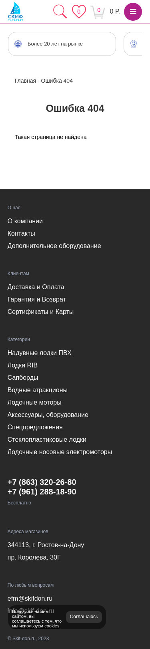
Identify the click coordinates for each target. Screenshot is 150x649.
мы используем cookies (35, 625)
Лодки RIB (23, 365)
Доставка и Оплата (36, 287)
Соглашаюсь (84, 616)
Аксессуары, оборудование (48, 414)
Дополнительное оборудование (54, 245)
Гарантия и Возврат (37, 299)
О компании (25, 221)
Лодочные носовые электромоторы (60, 452)
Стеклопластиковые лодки (47, 439)
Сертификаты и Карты (41, 311)
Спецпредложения (35, 427)
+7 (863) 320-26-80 (42, 482)
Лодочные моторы (35, 402)
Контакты (21, 233)
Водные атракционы (38, 390)
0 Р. (115, 11)
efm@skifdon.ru (30, 598)
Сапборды (23, 377)
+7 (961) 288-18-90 (42, 491)
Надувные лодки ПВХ (40, 352)
